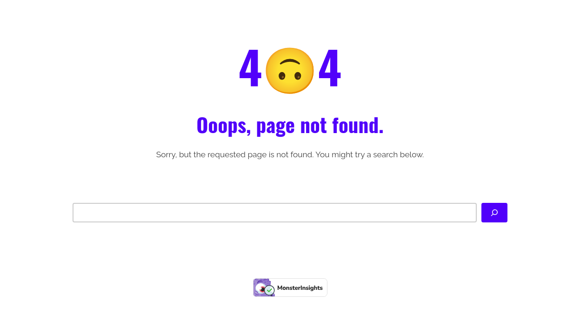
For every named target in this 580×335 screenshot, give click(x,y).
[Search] (494, 212)
